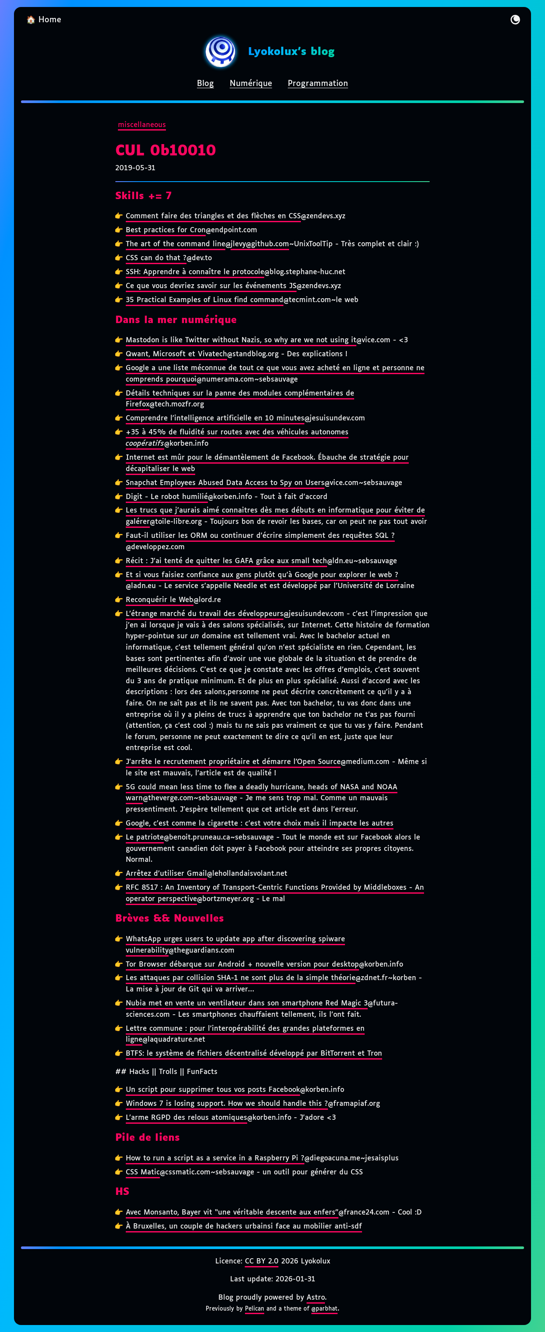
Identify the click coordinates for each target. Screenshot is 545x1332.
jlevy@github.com (260, 244)
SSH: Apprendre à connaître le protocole (195, 272)
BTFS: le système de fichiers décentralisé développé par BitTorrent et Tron (254, 1053)
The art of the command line (175, 244)
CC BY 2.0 (262, 1261)
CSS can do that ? (156, 258)
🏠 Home (43, 20)
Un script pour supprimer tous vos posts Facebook (213, 1090)
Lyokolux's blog (291, 52)
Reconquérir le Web (159, 600)
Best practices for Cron (166, 230)
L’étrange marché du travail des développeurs (204, 614)
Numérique (251, 84)
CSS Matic (143, 1172)
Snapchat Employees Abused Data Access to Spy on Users (225, 483)
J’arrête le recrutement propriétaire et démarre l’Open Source (233, 762)
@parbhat (324, 1309)
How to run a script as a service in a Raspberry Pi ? (215, 1158)
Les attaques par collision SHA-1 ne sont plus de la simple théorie (240, 978)
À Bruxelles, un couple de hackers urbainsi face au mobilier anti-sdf (244, 1226)
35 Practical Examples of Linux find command (204, 300)
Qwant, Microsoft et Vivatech (176, 354)
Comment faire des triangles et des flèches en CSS (213, 216)
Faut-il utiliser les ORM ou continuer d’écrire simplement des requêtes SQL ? (260, 536)
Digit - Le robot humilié (167, 497)
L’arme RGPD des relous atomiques (186, 1118)
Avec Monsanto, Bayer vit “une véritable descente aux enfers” (232, 1212)
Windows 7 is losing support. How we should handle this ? (227, 1104)
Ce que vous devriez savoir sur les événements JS (211, 286)
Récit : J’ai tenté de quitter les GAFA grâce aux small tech (226, 561)
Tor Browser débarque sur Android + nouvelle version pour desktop (242, 964)
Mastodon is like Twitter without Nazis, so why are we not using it (241, 340)
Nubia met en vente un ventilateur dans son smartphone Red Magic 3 (247, 1003)
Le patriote (145, 837)
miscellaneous (142, 125)
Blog (205, 84)
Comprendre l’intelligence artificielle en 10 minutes (215, 418)
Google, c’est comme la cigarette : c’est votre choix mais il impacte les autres (259, 823)
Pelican (254, 1309)
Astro (316, 1297)
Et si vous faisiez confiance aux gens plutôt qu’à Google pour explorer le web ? (262, 575)
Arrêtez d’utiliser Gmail (166, 874)
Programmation (318, 84)
